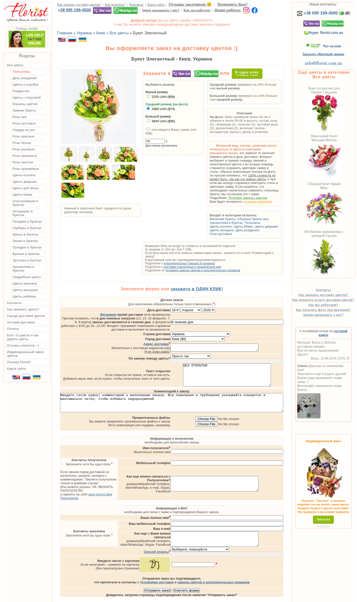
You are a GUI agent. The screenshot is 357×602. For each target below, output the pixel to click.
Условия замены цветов (255, 198)
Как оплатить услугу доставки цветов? (331, 306)
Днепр (267, 598)
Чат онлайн (331, 51)
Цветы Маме (251, 226)
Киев (208, 598)
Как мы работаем (196, 10)
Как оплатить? (115, 4)
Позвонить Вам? (232, 4)
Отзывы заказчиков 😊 (190, 4)
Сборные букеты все (260, 219)
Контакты (136, 4)
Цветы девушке (274, 226)
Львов (220, 598)
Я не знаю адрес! (178, 341)
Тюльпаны (260, 223)
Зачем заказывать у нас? (160, 10)
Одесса (235, 598)
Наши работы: (227, 10)
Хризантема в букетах (234, 223)
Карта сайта (156, 4)
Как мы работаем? (331, 313)
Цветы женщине (230, 230)
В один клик (251, 73)
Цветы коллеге (229, 226)
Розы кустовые (229, 234)
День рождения (255, 230)
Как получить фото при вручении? (331, 320)
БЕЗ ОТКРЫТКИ (248, 366)
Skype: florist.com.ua (331, 38)
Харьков (252, 598)
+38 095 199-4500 (74, 10)
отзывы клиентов (265, 201)
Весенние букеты (230, 219)
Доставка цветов (164, 598)
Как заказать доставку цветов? (79, 4)
